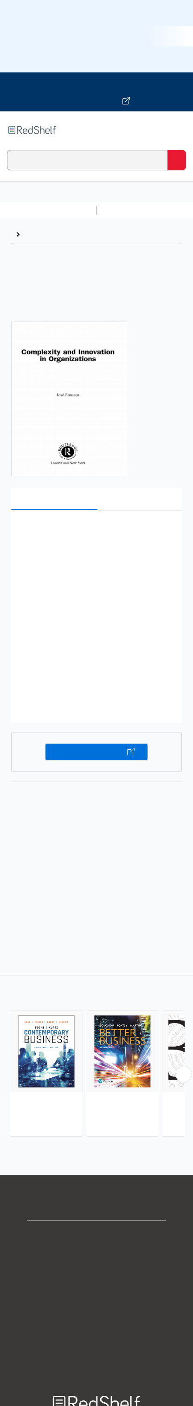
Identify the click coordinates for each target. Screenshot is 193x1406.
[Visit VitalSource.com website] (96, 91)
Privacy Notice (96, 1276)
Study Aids (125, 210)
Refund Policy (96, 1317)
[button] (95, 532)
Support (96, 1256)
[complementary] (96, 1057)
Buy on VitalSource (96, 752)
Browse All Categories (48, 210)
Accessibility (96, 1338)
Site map (96, 1358)
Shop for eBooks (96, 1235)
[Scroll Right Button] (183, 1074)
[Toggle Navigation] (176, 130)
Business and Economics (67, 234)
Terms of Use (96, 1297)
